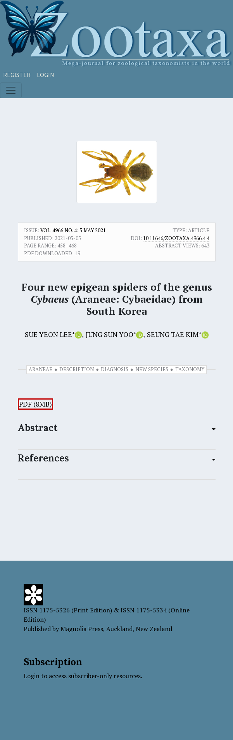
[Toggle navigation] (11, 90)
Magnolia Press (81, 628)
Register (17, 75)
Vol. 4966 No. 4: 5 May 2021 (73, 230)
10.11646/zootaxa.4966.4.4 (176, 238)
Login (45, 75)
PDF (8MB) (35, 404)
